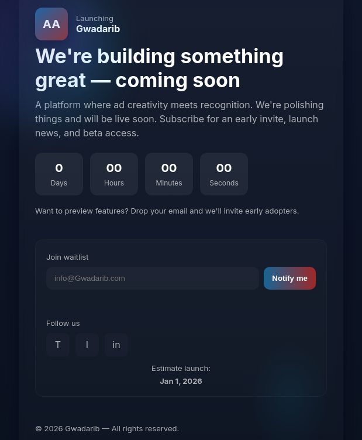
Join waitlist (67, 257)
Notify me (290, 278)
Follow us (63, 323)
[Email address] (152, 278)
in (116, 344)
